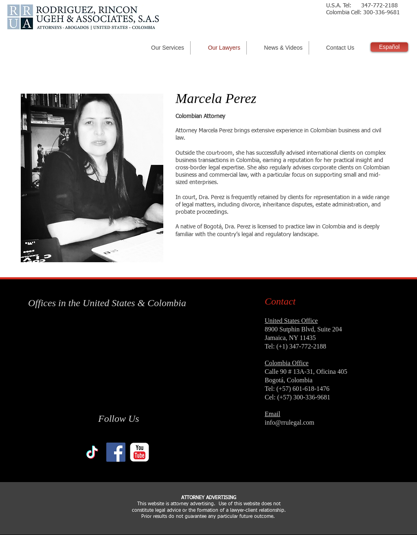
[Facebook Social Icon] (115, 452)
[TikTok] (92, 452)
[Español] (389, 47)
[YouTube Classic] (139, 452)
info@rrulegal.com (289, 422)
